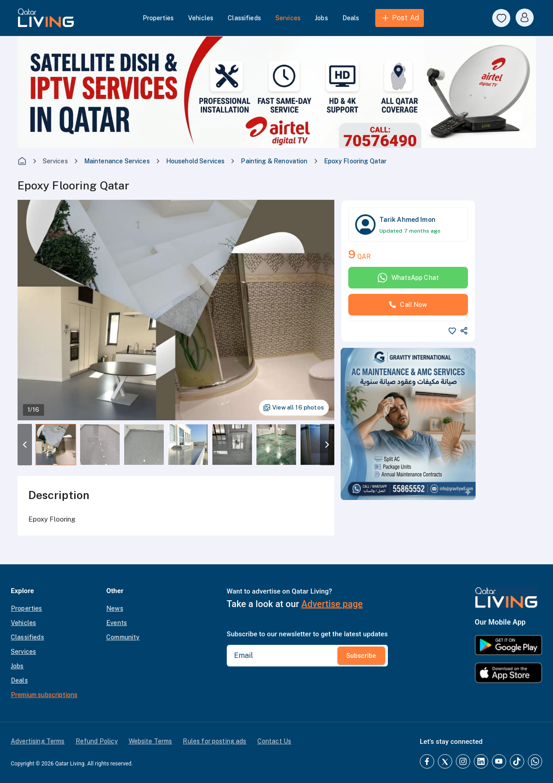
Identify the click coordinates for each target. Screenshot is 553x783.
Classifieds (244, 18)
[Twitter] (445, 761)
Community (122, 637)
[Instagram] (463, 761)
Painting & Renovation (274, 161)
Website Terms (150, 741)
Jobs (321, 18)
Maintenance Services (117, 161)
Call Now (407, 305)
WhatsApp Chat (408, 277)
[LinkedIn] (481, 761)
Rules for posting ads (214, 741)
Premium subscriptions (44, 694)
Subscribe (361, 655)
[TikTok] (517, 761)
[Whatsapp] (535, 761)
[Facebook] (427, 761)
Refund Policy (97, 741)
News (114, 608)
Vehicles (200, 18)
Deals (351, 18)
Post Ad (400, 18)
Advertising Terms (38, 741)
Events (116, 622)
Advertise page (332, 603)
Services (288, 18)
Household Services (195, 161)
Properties (158, 18)
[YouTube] (499, 761)
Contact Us (274, 741)
